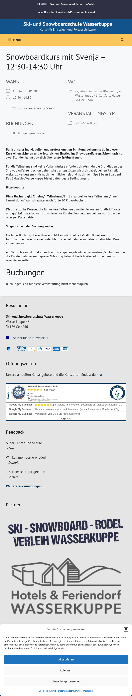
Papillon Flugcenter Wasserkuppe (98, 91)
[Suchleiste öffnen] (122, 40)
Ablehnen (66, 670)
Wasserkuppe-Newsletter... (28, 338)
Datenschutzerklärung (69, 690)
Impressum (87, 690)
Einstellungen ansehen (66, 681)
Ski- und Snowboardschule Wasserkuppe (67, 24)
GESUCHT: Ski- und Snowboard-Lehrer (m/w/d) (66, 4)
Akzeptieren (66, 659)
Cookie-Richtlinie (47, 690)
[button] (126, 629)
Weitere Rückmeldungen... (25, 486)
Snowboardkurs (85, 123)
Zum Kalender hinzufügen (32, 108)
